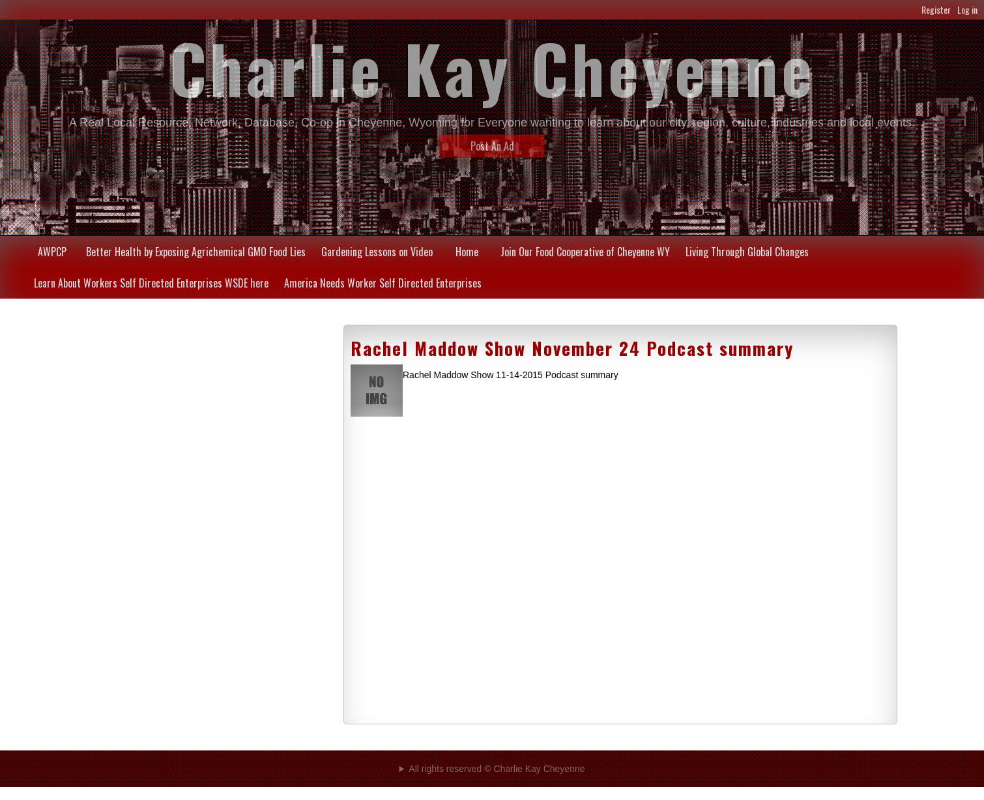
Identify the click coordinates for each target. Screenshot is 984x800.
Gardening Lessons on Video (377, 251)
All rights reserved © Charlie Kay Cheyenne (497, 768)
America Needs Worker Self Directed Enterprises (383, 283)
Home (467, 251)
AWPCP (52, 251)
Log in (967, 9)
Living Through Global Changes (747, 251)
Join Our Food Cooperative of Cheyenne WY (585, 251)
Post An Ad (492, 146)
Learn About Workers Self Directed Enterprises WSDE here (151, 283)
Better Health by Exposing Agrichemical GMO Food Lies (196, 251)
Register (936, 9)
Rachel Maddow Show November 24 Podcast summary (572, 348)
